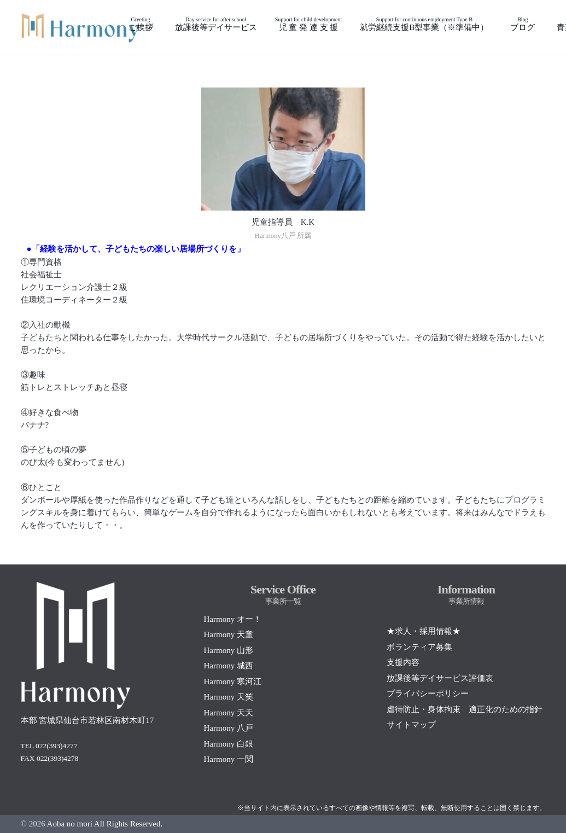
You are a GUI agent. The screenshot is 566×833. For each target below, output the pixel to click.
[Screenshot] (81, 27)
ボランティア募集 (419, 647)
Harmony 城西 (228, 665)
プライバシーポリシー (428, 693)
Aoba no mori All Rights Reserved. (105, 823)
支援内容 (403, 662)
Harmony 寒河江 (232, 681)
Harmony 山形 (228, 650)
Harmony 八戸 (228, 728)
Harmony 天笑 (228, 696)
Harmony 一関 (228, 759)
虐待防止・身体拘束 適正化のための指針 (464, 709)
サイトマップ (411, 724)
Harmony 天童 (228, 634)
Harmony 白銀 (228, 743)
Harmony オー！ (232, 619)
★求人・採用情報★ (423, 631)
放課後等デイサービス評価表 (440, 678)
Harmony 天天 (228, 712)
